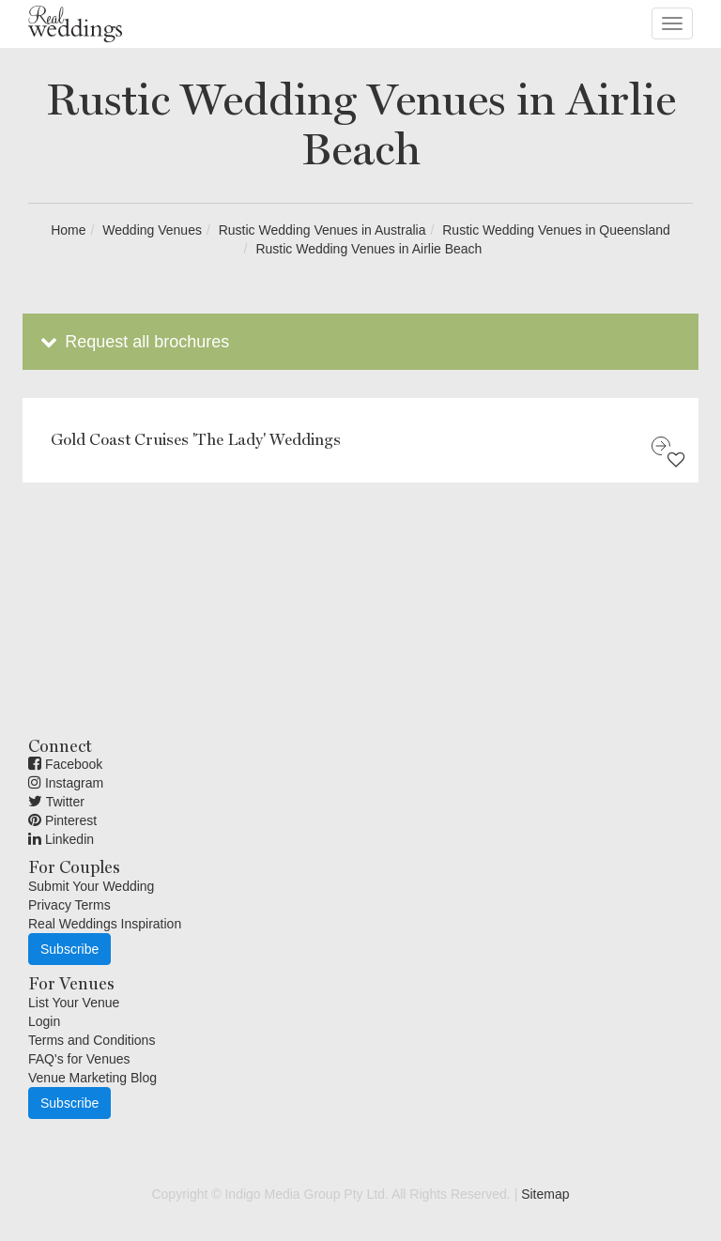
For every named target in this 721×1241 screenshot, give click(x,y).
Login (44, 1021)
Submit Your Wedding (91, 886)
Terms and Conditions (91, 1040)
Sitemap (545, 1194)
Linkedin (61, 839)
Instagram (65, 782)
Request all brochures (133, 341)
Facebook (65, 764)
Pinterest (62, 820)
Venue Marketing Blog (92, 1077)
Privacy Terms (69, 904)
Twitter (56, 801)
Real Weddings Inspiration (104, 923)
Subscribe (69, 949)
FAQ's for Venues (79, 1058)
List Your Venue (73, 1002)
